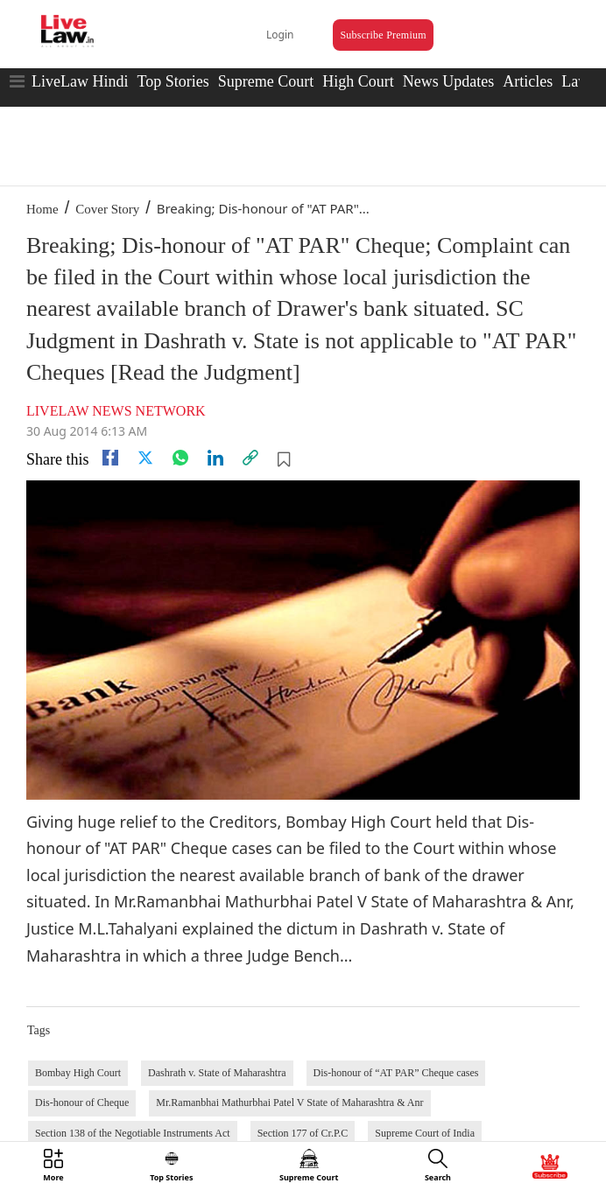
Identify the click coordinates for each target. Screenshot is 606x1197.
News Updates (448, 81)
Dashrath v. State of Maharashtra (217, 1073)
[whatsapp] (180, 458)
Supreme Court (266, 81)
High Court (358, 81)
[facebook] (110, 458)
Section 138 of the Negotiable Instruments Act (132, 1133)
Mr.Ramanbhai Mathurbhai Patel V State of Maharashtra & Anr (289, 1102)
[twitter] (145, 458)
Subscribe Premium (383, 35)
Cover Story (107, 209)
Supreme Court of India (425, 1133)
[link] (250, 458)
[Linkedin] (215, 458)
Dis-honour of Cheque (82, 1102)
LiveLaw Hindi (80, 81)
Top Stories (172, 81)
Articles (528, 81)
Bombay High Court (78, 1073)
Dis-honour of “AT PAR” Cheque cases (396, 1073)
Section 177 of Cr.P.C (303, 1133)
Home (42, 209)
